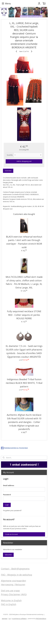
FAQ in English (8, 604)
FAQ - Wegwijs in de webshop (16, 574)
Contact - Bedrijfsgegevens (15, 568)
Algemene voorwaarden (13, 580)
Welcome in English (11, 600)
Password (7, 495)
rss (10, 618)
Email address (8, 485)
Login (7, 505)
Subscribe (8, 555)
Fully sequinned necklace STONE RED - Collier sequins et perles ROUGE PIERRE (24, 315)
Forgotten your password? (12, 510)
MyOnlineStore (41, 618)
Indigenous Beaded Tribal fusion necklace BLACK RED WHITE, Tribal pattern (24, 383)
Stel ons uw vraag (10, 590)
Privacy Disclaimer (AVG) (14, 594)
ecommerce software (19, 618)
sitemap (4, 618)
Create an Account (11, 534)
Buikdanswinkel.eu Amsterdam (14, 448)
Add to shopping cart (24, 161)
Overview (8, 171)
